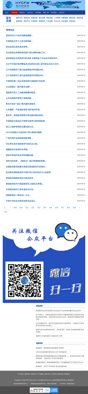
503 (38, 208)
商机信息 (49, 18)
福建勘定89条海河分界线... (17, 149)
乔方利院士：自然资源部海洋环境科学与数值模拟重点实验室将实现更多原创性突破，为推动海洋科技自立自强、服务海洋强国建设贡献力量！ (60, 317)
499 (15, 208)
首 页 (6, 12)
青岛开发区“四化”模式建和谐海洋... (21, 104)
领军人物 (46, 12)
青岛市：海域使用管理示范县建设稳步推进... (25, 115)
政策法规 (80, 18)
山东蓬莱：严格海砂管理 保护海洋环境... (23, 110)
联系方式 (34, 374)
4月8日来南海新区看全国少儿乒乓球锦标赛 (51, 352)
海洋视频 (38, 12)
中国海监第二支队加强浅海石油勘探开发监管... (26, 81)
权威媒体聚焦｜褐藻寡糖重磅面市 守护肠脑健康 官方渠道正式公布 (59, 362)
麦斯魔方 (67, 374)
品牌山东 (62, 12)
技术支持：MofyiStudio (67, 383)
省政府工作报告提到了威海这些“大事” (49, 336)
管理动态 (57, 21)
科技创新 (64, 21)
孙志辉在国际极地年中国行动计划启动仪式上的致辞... (29, 172)
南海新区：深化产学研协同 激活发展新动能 (51, 366)
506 (56, 208)
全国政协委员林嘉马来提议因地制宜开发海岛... (26, 167)
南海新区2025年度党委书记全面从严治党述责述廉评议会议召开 (58, 311)
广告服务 (40, 374)
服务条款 (27, 374)
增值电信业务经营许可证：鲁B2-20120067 (44, 383)
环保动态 (72, 21)
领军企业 (19, 18)
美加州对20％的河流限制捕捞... (19, 35)
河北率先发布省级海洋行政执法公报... (22, 144)
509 (74, 208)
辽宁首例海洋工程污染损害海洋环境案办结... (25, 70)
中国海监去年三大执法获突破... (19, 41)
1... (5, 208)
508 (68, 208)
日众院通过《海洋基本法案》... (19, 87)
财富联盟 (54, 12)
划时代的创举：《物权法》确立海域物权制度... (26, 161)
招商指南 (64, 18)
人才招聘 (57, 18)
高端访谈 (34, 18)
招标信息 (72, 18)
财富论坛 (27, 18)
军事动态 (42, 21)
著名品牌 (42, 18)
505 (50, 208)
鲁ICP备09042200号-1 (21, 383)
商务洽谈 (47, 374)
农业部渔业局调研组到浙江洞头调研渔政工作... (26, 53)
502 (32, 208)
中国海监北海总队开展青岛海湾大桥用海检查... (26, 121)
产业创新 (49, 21)
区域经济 (34, 21)
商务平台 (27, 21)
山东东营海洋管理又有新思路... (19, 98)
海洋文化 (30, 12)
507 (62, 208)
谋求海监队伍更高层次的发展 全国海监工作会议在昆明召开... (32, 58)
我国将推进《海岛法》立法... (18, 195)
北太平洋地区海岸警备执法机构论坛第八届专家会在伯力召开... (33, 64)
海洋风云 (22, 12)
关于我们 (21, 374)
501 (27, 208)
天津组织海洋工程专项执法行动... (20, 189)
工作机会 (54, 374)
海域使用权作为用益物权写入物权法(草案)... (25, 184)
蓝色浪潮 (14, 12)
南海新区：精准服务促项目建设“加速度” (50, 348)
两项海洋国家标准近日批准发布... (20, 178)
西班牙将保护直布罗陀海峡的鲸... (20, 155)
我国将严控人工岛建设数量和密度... (21, 92)
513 (5, 212)
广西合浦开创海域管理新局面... (19, 138)
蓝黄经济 (19, 21)
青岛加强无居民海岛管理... (17, 47)
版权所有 (60, 374)
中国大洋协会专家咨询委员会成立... (21, 201)
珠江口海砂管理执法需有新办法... (20, 127)
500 (21, 208)
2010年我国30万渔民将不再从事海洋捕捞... (24, 132)
